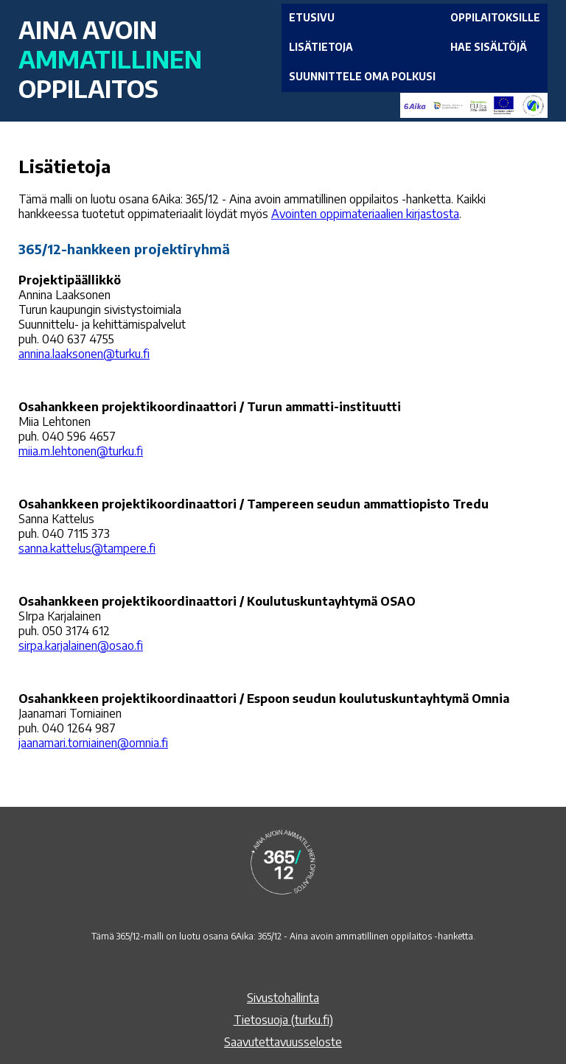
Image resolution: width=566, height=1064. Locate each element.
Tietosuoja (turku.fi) (283, 1019)
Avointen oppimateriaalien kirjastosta (365, 213)
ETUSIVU (312, 17)
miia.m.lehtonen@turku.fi (80, 451)
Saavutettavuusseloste (283, 1042)
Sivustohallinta (283, 997)
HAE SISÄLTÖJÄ (488, 47)
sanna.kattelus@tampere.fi (87, 548)
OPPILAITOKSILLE (495, 17)
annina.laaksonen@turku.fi (84, 353)
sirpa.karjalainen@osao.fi (80, 645)
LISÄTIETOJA (321, 47)
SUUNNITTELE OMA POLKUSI (362, 76)
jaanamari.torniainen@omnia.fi (93, 742)
